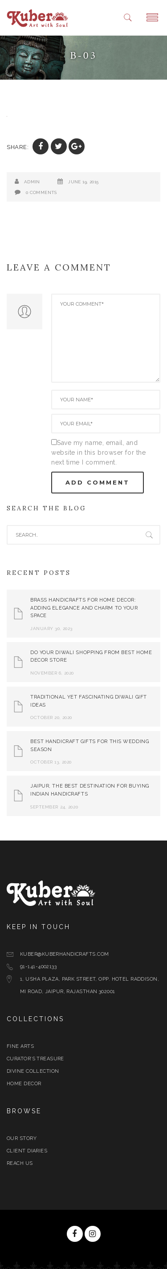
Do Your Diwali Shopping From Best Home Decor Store (91, 656)
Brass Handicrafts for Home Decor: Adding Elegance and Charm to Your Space (84, 607)
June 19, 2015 (83, 181)
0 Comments (41, 192)
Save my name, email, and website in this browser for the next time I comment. (98, 452)
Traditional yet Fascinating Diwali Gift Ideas (88, 701)
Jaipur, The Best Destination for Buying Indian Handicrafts (89, 790)
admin (32, 181)
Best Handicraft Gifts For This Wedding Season (89, 745)
